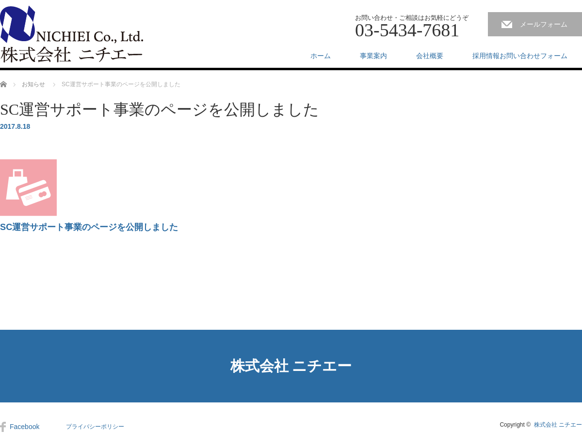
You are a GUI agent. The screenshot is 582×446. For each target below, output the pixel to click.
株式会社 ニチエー (291, 366)
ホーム (320, 56)
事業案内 (373, 56)
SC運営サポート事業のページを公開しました (89, 227)
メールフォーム (543, 24)
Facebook (24, 427)
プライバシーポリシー (95, 426)
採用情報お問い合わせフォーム (519, 56)
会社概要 (429, 56)
